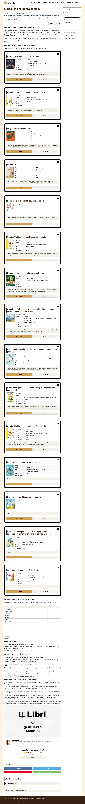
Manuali (51, 2)
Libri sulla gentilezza (10, 783)
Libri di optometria (68, 35)
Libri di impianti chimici (69, 38)
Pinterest (18, 772)
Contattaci (35, 801)
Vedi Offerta (19, 79)
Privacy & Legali (28, 801)
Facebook (18, 768)
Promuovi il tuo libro (13, 801)
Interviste (70, 2)
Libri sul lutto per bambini (70, 32)
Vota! (32, 757)
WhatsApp (47, 772)
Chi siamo (6, 801)
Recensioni (44, 2)
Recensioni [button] (45, 79)
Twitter (47, 768)
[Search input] (71, 16)
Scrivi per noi (22, 801)
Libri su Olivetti (67, 22)
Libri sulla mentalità (69, 25)
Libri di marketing (68, 29)
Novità (63, 2)
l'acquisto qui (26, 654)
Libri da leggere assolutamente (72, 9)
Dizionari (57, 2)
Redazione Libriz (15, 740)
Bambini (76, 2)
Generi (38, 2)
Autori (33, 2)
